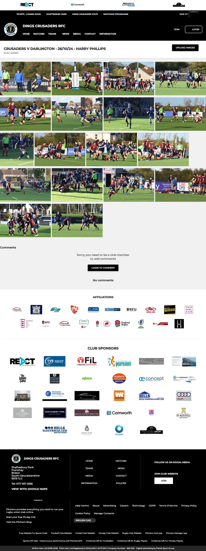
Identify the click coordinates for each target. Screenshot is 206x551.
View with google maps (29, 489)
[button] (26, 34)
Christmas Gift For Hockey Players (167, 541)
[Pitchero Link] (196, 15)
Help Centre (82, 505)
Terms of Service (168, 505)
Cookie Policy (82, 513)
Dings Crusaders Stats (85, 14)
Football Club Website (61, 533)
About (96, 505)
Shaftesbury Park (56, 14)
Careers (124, 505)
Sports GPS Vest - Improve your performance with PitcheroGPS (52, 541)
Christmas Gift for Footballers (99, 541)
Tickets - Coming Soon (28, 14)
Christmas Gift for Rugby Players (132, 541)
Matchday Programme (115, 14)
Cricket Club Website (85, 533)
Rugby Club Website (131, 533)
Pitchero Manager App (176, 533)
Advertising (109, 505)
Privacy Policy (189, 505)
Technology (138, 505)
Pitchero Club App (153, 533)
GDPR (152, 505)
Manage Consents (104, 513)
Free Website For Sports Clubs (33, 533)
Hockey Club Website (109, 533)
